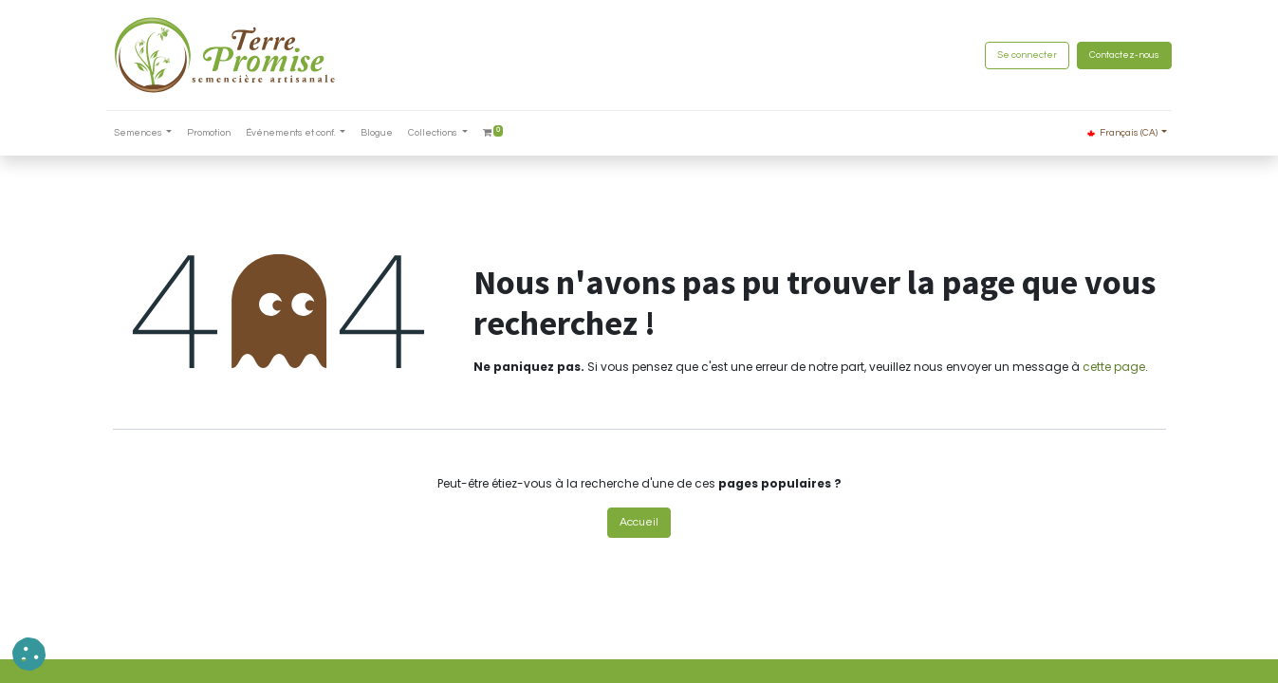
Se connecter (1021, 55)
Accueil (639, 522)
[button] (29, 654)
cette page (1114, 367)
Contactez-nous (1119, 55)
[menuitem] (215, 133)
